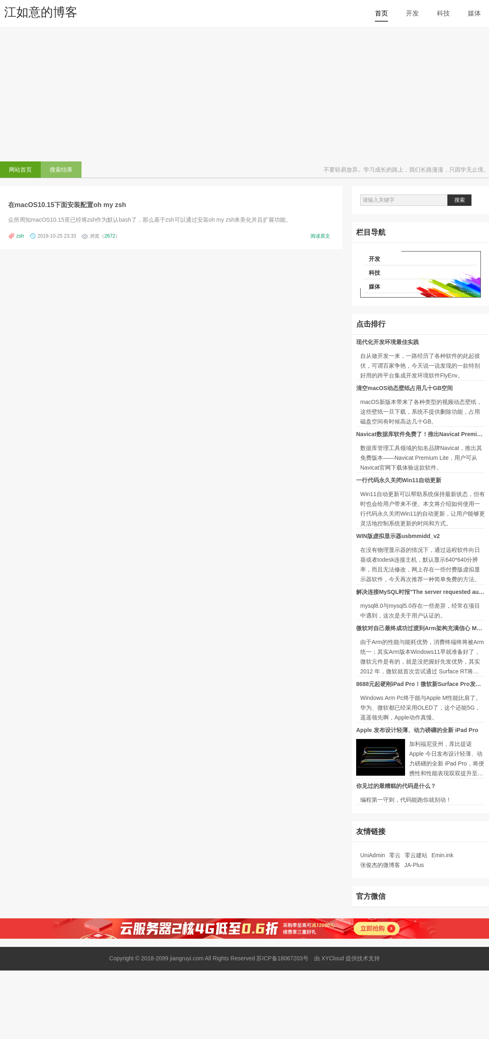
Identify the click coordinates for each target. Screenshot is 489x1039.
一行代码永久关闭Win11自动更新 (398, 480)
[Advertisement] (244, 92)
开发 (412, 13)
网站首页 (20, 169)
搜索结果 (61, 169)
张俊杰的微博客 (380, 865)
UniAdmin (372, 855)
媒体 (474, 13)
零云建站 (416, 855)
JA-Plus (414, 865)
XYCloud (334, 958)
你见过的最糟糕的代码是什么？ (396, 786)
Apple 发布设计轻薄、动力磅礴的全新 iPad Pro (417, 730)
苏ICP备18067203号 (282, 958)
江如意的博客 (40, 12)
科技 (443, 13)
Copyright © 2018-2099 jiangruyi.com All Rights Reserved (182, 958)
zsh (20, 236)
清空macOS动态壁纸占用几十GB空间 (404, 388)
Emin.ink (443, 855)
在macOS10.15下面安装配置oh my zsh (67, 204)
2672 (109, 236)
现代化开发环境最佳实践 (387, 342)
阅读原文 (320, 236)
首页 (381, 13)
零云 (395, 855)
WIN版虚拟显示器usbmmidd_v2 (398, 536)
